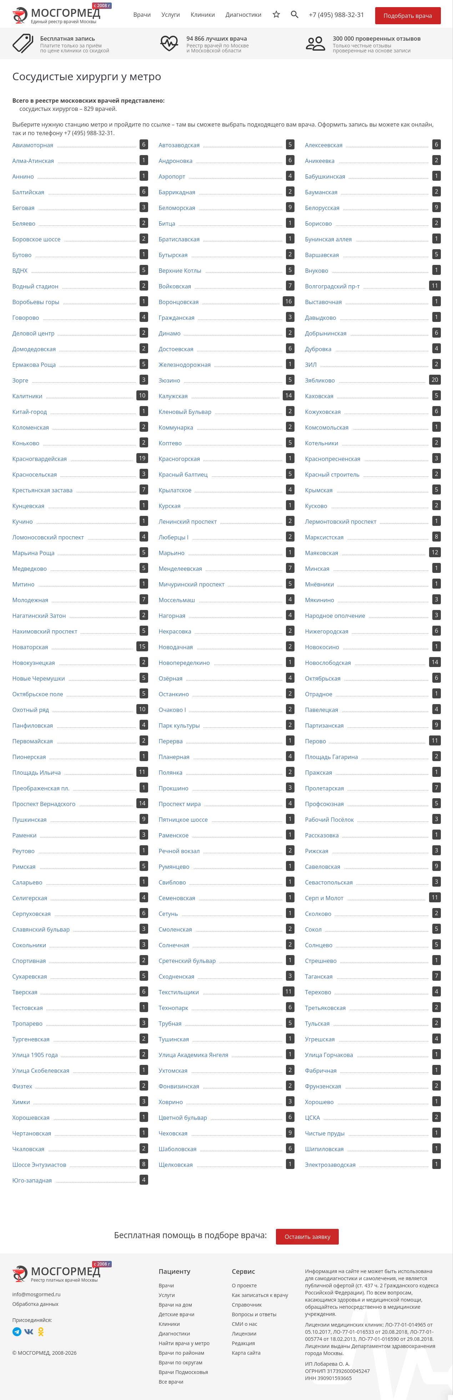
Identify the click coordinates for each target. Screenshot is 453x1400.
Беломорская (177, 208)
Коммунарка (176, 427)
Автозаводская (179, 145)
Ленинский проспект (188, 521)
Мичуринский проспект (192, 584)
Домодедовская (34, 349)
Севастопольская (329, 882)
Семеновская (177, 898)
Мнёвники (319, 584)
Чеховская (173, 1133)
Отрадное (319, 694)
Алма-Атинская (33, 161)
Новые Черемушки (38, 678)
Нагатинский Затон (39, 616)
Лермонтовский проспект (341, 521)
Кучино (22, 521)
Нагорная (172, 616)
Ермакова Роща (34, 365)
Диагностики (243, 15)
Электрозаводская (330, 1165)
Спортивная (29, 961)
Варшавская (322, 255)
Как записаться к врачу (260, 1295)
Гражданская (177, 318)
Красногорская (179, 459)
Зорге (20, 380)
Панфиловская (32, 725)
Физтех (22, 1086)
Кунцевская (28, 506)
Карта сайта (246, 1352)
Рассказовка (322, 835)
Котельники (321, 443)
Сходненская (177, 976)
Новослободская (328, 663)
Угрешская (320, 1039)
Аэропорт (172, 176)
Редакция (243, 1343)
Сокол (313, 929)
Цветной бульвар (183, 1118)
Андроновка (176, 161)
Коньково (26, 443)
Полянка (171, 772)
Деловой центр (33, 333)
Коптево (170, 443)
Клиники (169, 1323)
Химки (21, 1102)
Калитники (27, 396)
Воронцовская (179, 302)
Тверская (24, 992)
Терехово (318, 992)
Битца (167, 223)
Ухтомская (173, 1071)
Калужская (173, 396)
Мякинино (319, 600)
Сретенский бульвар (187, 961)
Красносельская (34, 474)
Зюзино (169, 380)
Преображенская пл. (41, 788)
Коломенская (30, 427)
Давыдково (320, 318)
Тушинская (174, 1039)
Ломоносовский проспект (48, 537)
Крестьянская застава (42, 490)
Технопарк (173, 1008)
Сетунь (168, 914)
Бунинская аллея (328, 239)
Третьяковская (325, 1008)
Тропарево (27, 1023)
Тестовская (27, 1008)
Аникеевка (320, 161)
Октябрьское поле (37, 694)
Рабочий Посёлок (329, 820)
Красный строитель (332, 474)
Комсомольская (327, 427)
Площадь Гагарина (331, 757)
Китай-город (29, 412)
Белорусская (322, 208)
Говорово (25, 318)
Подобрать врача (408, 16)
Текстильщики (179, 992)
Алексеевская (324, 145)
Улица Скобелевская (41, 1071)
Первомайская (32, 741)
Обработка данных (35, 1304)
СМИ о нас (244, 1323)
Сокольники (29, 945)
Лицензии (244, 1333)
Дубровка (318, 349)
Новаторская (30, 647)
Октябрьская (323, 678)
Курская (170, 506)
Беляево (24, 223)
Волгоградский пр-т (332, 286)
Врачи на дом (175, 1304)
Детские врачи (177, 1314)
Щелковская (176, 1165)
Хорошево (319, 1102)
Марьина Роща (33, 553)
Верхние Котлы (180, 271)
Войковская (175, 286)
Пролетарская (324, 788)
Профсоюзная (324, 804)
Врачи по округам (180, 1362)
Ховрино (171, 1102)
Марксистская (324, 537)
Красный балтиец (183, 474)
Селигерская (29, 898)
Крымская (319, 490)
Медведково (29, 569)
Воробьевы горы (36, 302)
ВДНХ (19, 271)
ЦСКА (312, 1118)
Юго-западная (32, 1180)
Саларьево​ (27, 882)
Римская (24, 867)
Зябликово (320, 380)
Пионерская (29, 757)
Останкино (174, 694)
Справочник (247, 1304)
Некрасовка (175, 631)
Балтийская (28, 192)
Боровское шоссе (36, 239)
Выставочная (323, 302)
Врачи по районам (182, 1352)
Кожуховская (323, 412)
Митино (23, 584)
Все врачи (171, 1381)
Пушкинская (29, 820)
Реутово (23, 851)
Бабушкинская (325, 176)
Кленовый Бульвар (185, 412)
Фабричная (321, 1071)
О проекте (244, 1285)
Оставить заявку (307, 1237)
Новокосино (322, 647)
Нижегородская (327, 631)
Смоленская (175, 929)
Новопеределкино (184, 663)
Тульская (317, 1023)
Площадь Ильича (36, 772)
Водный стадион (35, 286)
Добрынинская (326, 333)
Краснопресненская (333, 459)
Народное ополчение (335, 616)
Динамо (170, 333)
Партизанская (324, 725)
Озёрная (171, 678)
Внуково (316, 271)
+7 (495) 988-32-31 (336, 14)
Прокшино (173, 788)
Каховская (319, 396)
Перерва (171, 741)
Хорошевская (31, 1118)
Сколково (318, 914)
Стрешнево (321, 961)
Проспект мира (180, 804)
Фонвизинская (179, 1086)
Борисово (318, 223)
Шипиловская (324, 1149)
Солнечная (174, 945)
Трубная (170, 1023)
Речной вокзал (179, 851)
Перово (315, 741)
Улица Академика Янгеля (193, 1055)
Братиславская (179, 239)
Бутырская (173, 255)
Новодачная (176, 647)
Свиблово (172, 882)
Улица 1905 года (35, 1055)
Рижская (316, 851)
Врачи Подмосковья (183, 1372)
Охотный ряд (30, 710)
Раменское (174, 835)
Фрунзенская (323, 1086)
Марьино (172, 553)
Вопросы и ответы (254, 1314)
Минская (317, 569)
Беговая (23, 208)
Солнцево (319, 945)
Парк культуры (179, 725)
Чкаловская (28, 1149)
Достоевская (176, 349)
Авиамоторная (33, 145)
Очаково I (172, 710)
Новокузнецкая (33, 663)
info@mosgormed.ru (36, 1294)
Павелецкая (321, 710)
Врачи (166, 1285)
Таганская (319, 976)
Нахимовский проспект (44, 631)
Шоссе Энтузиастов (39, 1165)
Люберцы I (174, 537)
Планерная (174, 757)
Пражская (318, 772)
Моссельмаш (177, 600)
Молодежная (30, 600)
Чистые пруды (325, 1133)
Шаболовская (178, 1149)
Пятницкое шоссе (183, 820)
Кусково (316, 506)
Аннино (23, 176)
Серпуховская (31, 914)
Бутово (22, 255)
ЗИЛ (311, 365)
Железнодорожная (185, 365)
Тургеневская (31, 1039)
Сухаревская (29, 976)
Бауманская (321, 192)
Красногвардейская (39, 459)
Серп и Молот (324, 898)
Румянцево (174, 867)
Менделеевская (180, 569)
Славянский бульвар (41, 929)
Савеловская (323, 867)
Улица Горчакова (329, 1055)
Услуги (167, 1295)
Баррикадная (177, 192)
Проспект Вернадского (44, 804)
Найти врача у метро (184, 1343)
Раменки (24, 835)
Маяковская (321, 553)
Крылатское (175, 490)
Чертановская (31, 1133)
